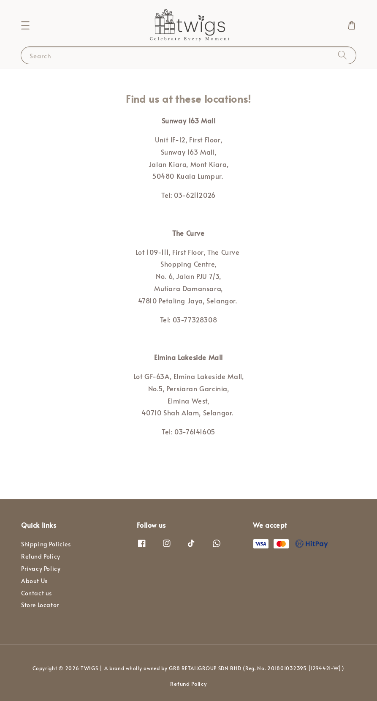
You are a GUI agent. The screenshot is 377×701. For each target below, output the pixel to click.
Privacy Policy (40, 569)
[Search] (342, 55)
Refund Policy (40, 556)
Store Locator (40, 605)
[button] (25, 25)
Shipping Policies (46, 544)
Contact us (36, 593)
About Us (34, 581)
